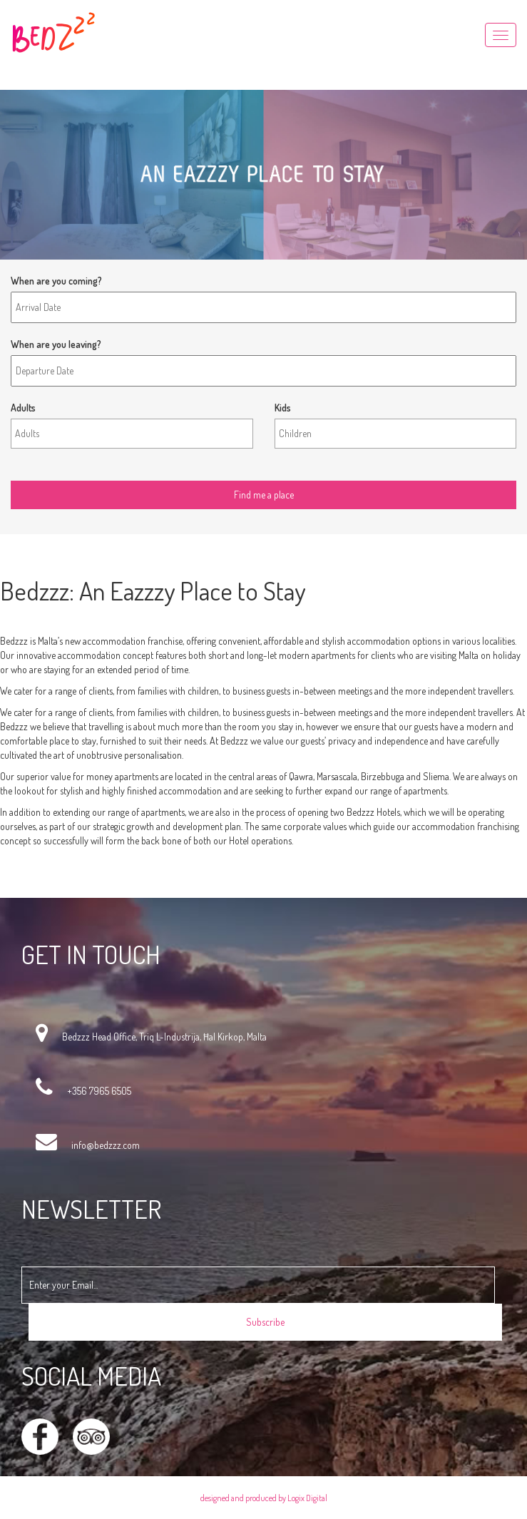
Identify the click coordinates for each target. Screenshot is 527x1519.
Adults (23, 408)
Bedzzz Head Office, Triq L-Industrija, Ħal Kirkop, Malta (164, 1036)
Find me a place (42, 470)
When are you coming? (56, 281)
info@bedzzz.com (105, 1145)
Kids (283, 408)
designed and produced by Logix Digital (263, 1498)
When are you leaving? (56, 344)
